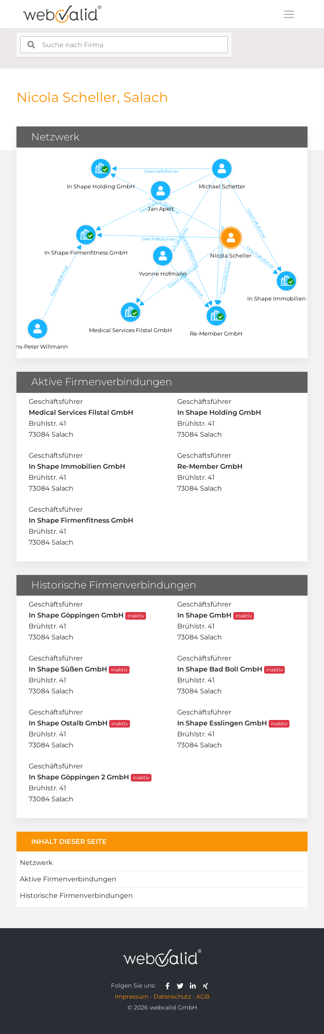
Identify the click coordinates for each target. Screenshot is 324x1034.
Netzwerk (36, 863)
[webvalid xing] (206, 985)
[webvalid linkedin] (194, 985)
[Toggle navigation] (289, 14)
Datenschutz (172, 996)
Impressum (131, 996)
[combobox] (124, 44)
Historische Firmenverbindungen (76, 896)
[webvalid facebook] (169, 985)
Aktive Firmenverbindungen (68, 879)
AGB (203, 996)
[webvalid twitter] (182, 985)
